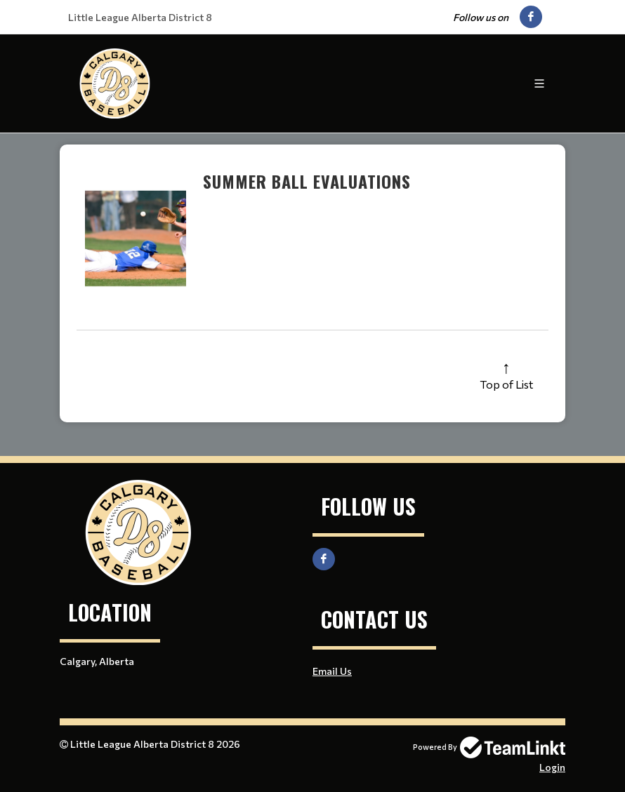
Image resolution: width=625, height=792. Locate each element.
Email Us (332, 671)
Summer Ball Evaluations (307, 181)
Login (552, 767)
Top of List (506, 384)
